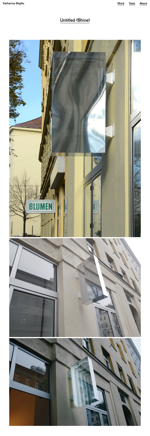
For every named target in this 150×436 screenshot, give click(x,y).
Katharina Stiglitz (13, 3)
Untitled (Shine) (75, 20)
